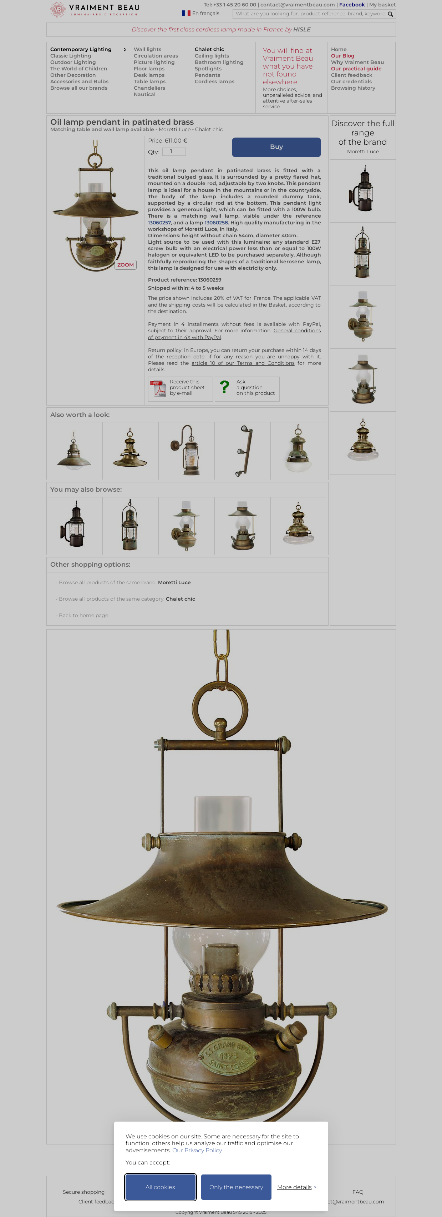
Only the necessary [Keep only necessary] (236, 1187)
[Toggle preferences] (294, 1187)
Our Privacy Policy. (197, 1150)
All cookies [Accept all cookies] (160, 1187)
